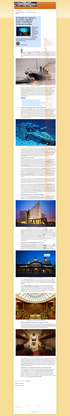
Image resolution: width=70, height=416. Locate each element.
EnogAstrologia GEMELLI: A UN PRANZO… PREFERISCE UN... (49, 199)
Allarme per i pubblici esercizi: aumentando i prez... (48, 156)
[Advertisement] (49, 23)
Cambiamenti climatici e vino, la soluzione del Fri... (48, 144)
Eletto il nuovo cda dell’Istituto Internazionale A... (48, 163)
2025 (45, 50)
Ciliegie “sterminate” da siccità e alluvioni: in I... (48, 158)
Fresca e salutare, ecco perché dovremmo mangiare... (48, 94)
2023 (45, 52)
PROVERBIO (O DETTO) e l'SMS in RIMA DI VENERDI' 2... (49, 133)
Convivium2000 (46, 249)
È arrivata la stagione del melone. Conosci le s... (49, 82)
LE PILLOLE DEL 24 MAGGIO (48, 187)
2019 (45, 225)
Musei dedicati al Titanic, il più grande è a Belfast (30, 101)
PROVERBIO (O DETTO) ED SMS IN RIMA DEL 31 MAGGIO (49, 76)
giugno (46, 59)
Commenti (45, 255)
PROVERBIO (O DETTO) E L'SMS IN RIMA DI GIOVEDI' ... (49, 62)
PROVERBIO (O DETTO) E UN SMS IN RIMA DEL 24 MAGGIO (49, 41)
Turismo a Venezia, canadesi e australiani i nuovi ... (48, 184)
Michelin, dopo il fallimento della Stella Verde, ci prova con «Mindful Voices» (48, 43)
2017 (45, 227)
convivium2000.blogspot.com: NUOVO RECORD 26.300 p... (49, 118)
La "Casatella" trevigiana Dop (48, 192)
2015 (45, 229)
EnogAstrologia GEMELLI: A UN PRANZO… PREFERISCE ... (48, 148)
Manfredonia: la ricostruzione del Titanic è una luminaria (32, 105)
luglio (45, 58)
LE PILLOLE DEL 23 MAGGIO (48, 200)
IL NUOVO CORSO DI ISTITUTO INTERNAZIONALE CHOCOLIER (49, 128)
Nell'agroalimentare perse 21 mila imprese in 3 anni (49, 212)
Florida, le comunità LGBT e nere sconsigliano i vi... (49, 153)
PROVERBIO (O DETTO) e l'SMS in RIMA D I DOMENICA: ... (49, 120)
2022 (45, 222)
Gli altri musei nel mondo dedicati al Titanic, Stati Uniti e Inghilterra (33, 102)
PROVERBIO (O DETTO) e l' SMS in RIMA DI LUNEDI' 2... (49, 201)
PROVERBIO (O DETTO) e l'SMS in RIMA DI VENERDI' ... (49, 146)
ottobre (46, 55)
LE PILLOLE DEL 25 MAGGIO (48, 172)
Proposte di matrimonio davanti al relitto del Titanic (31, 99)
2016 (45, 228)
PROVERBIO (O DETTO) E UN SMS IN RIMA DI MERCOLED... (49, 174)
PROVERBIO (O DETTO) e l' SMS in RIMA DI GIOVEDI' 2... (49, 160)
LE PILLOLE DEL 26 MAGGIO (48, 159)
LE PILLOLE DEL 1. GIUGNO (48, 75)
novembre (46, 54)
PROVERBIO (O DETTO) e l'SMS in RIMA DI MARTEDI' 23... (49, 188)
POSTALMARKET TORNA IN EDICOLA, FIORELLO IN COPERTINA (49, 65)
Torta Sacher (46, 151)
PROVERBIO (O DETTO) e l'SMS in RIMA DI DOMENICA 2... (49, 216)
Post (45, 254)
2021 (45, 223)
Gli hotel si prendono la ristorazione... (48, 44)
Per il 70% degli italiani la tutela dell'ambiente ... (48, 84)
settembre (46, 56)
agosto (46, 57)
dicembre (46, 53)
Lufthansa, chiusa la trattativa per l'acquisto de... (49, 135)
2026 (45, 49)
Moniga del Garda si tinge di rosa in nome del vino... (49, 114)
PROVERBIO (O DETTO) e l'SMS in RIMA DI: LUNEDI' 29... (49, 104)
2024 (45, 51)
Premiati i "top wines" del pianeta (49, 134)
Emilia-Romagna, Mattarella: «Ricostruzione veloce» (48, 74)
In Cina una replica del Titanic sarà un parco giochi (31, 104)
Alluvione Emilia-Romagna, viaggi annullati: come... (49, 68)
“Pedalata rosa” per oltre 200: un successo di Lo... (49, 185)
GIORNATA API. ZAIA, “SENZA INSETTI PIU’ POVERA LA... (49, 195)
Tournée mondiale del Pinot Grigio (49, 166)
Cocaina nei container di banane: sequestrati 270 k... (49, 154)
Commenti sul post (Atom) (21, 407)
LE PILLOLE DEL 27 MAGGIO (48, 145)
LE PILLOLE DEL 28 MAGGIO (48, 131)
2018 (45, 226)
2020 (45, 224)
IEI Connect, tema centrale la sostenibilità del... (48, 180)
